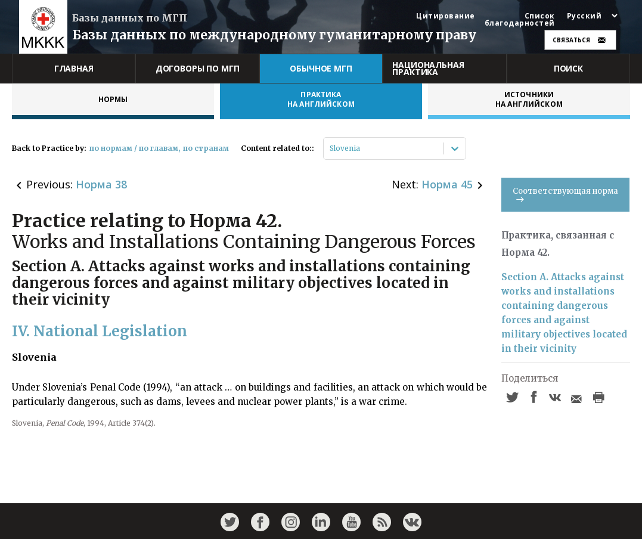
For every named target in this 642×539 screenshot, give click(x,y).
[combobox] (330, 148)
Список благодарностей (520, 20)
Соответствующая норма (565, 194)
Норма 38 (101, 184)
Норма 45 (447, 184)
